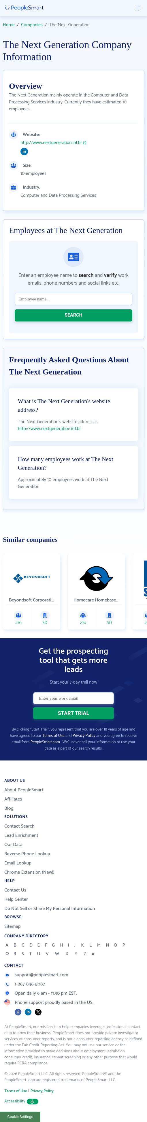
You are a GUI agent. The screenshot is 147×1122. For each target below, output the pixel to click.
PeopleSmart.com (45, 742)
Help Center (16, 899)
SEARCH (73, 315)
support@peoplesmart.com (36, 975)
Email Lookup (17, 863)
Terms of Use (53, 736)
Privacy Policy (84, 736)
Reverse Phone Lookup (27, 854)
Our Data (13, 845)
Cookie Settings (20, 1117)
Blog (9, 808)
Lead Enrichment (21, 835)
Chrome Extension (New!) (29, 872)
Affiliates (13, 799)
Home (9, 25)
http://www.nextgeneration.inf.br (51, 142)
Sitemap (12, 926)
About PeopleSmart (23, 790)
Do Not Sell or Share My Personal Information (49, 909)
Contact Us (15, 890)
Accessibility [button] (21, 1101)
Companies (32, 25)
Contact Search (19, 826)
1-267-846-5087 (24, 984)
